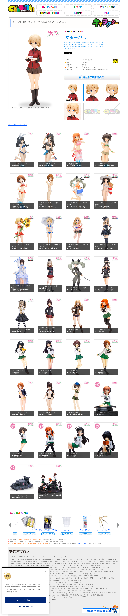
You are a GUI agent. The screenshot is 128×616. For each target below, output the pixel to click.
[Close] (45, 571)
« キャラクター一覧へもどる (17, 125)
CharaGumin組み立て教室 (50, 13)
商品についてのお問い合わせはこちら (100, 609)
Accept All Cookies (25, 600)
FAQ (106, 13)
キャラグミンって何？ (106, 6)
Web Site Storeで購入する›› (84, 533)
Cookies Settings (25, 606)
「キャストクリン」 (83, 543)
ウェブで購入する (92, 77)
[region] (25, 590)
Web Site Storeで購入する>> (28, 533)
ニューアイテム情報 (50, 6)
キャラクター (78, 6)
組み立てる (78, 13)
